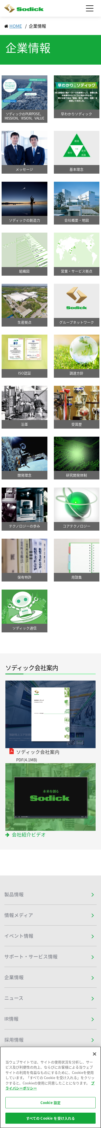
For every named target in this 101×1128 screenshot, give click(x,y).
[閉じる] (94, 1058)
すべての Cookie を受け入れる (50, 1122)
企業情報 (14, 977)
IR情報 (11, 1018)
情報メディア (18, 915)
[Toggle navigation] (90, 8)
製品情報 (14, 894)
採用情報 (14, 1039)
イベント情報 (18, 935)
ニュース (13, 997)
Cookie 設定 (50, 1106)
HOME (15, 26)
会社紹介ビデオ (29, 834)
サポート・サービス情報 (31, 956)
